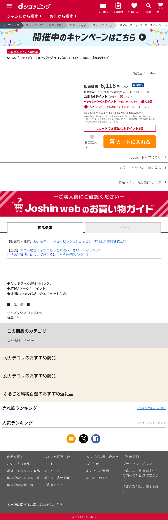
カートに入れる (130, 142)
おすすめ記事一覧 (57, 456)
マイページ (52, 470)
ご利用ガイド (53, 484)
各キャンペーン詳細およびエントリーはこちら (119, 107)
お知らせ (92, 463)
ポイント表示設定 (57, 477)
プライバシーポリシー (138, 463)
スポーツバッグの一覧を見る (139, 167)
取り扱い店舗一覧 (20, 484)
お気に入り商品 (18, 463)
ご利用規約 (130, 456)
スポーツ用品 (77, 25)
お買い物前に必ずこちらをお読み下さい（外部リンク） (61, 250)
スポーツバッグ (103, 25)
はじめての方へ (97, 477)
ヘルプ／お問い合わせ (102, 456)
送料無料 (13, 340)
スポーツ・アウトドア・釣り (44, 25)
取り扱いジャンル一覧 (23, 477)
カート (49, 463)
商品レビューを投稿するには (139, 182)
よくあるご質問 (97, 470)
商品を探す (15, 456)
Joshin (29, 340)
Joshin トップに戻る (146, 157)
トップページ (10, 25)
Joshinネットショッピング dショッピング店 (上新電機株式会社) (80, 241)
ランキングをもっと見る (151, 408)
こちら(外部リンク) (70, 254)
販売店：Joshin (144, 73)
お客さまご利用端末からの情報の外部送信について (140, 475)
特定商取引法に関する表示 (140, 488)
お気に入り (90, 144)
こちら (58, 504)
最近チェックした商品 (23, 470)
